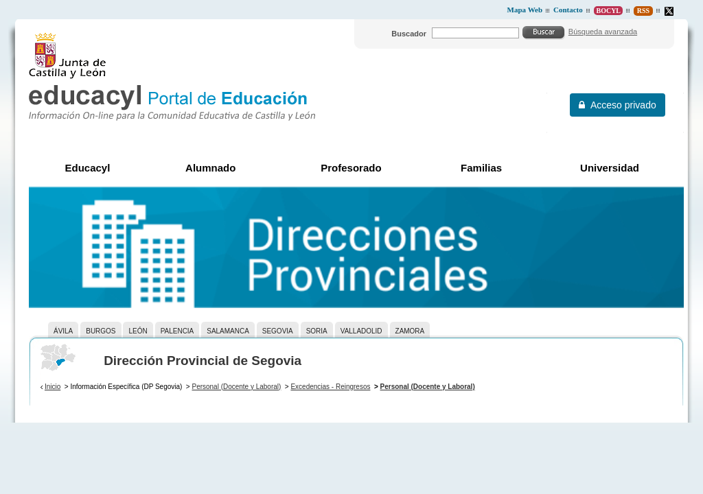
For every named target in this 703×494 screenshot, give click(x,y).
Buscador (408, 34)
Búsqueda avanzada (602, 31)
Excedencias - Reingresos (330, 386)
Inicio (52, 386)
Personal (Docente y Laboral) (236, 386)
